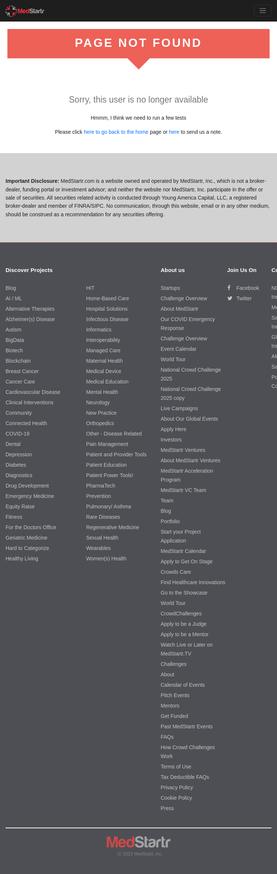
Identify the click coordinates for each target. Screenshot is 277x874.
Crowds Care (176, 572)
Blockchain (18, 361)
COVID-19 (18, 434)
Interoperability (103, 340)
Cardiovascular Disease (33, 392)
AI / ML (14, 298)
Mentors (170, 706)
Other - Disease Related (114, 434)
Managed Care (103, 350)
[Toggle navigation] (262, 10)
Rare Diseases (103, 517)
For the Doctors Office (31, 527)
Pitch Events (175, 695)
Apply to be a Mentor (184, 634)
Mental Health (102, 392)
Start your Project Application (181, 536)
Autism (14, 330)
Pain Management (107, 444)
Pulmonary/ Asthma (108, 506)
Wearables (98, 548)
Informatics (98, 330)
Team (167, 501)
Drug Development (27, 486)
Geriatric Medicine (26, 538)
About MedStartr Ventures (190, 460)
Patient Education (106, 465)
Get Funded (174, 716)
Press (167, 808)
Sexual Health (102, 538)
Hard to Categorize (27, 548)
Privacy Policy (177, 787)
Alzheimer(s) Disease (30, 319)
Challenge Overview (184, 298)
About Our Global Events (189, 419)
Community (19, 413)
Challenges (174, 664)
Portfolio (170, 521)
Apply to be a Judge (184, 624)
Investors (171, 440)
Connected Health (26, 423)
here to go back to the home (116, 132)
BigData (15, 340)
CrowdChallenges (181, 613)
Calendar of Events (183, 685)
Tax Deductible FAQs (185, 777)
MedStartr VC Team (183, 490)
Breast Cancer (22, 371)
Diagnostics (19, 475)
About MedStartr (179, 309)
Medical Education (107, 382)
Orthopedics (100, 423)
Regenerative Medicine (112, 527)
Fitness (14, 517)
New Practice (101, 413)
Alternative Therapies (30, 309)
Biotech (14, 350)
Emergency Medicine (30, 496)
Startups (170, 288)
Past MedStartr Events (186, 726)
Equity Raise (20, 506)
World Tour (173, 359)
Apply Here (173, 429)
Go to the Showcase (184, 593)
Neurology (98, 402)
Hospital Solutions (107, 309)
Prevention (98, 496)
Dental (13, 444)
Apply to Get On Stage (186, 561)
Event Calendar (179, 349)
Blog (11, 288)
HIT (90, 288)
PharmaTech (100, 486)
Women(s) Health (106, 558)
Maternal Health (104, 361)
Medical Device (103, 371)
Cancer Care (20, 382)
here (174, 132)
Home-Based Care (107, 298)
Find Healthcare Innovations (193, 582)
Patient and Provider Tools (116, 454)
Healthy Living (22, 558)
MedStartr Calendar (183, 551)
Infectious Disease (107, 319)
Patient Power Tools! (109, 475)
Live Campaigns (179, 408)
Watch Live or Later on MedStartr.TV (186, 649)
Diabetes (16, 465)
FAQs (167, 737)
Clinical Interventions (29, 402)
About (167, 674)
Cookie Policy (176, 798)
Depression (19, 454)
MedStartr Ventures (183, 450)
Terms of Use (176, 767)
